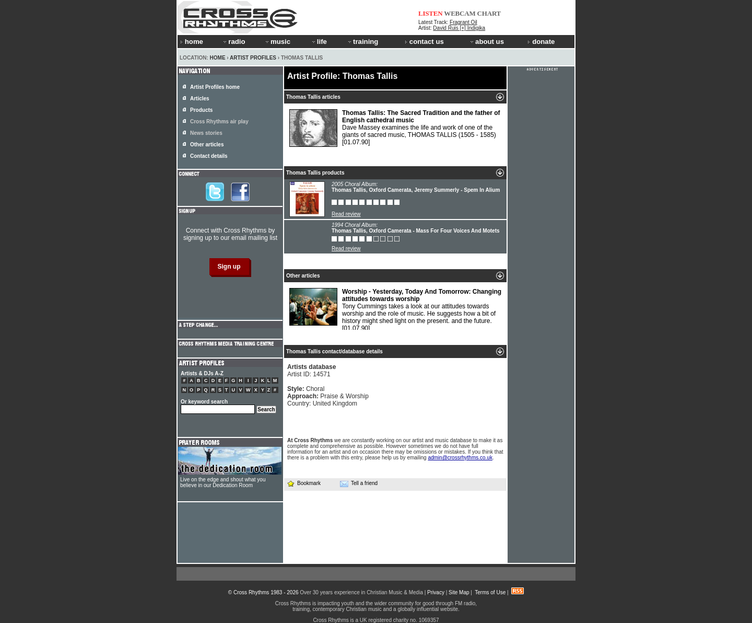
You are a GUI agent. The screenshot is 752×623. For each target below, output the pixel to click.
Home (218, 58)
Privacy (435, 592)
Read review (346, 214)
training (362, 41)
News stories (206, 133)
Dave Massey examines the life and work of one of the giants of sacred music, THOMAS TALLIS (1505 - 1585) (394, 128)
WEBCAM (459, 13)
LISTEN (430, 13)
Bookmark (304, 483)
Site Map (459, 592)
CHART (489, 13)
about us (486, 41)
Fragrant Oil (463, 22)
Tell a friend (359, 483)
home (191, 41)
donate (541, 41)
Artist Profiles (253, 58)
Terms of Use (490, 592)
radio (233, 41)
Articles (199, 98)
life (319, 41)
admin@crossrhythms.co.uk (460, 457)
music (277, 41)
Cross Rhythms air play (219, 121)
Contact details (209, 156)
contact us (424, 41)
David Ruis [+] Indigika (459, 28)
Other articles (207, 144)
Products (201, 110)
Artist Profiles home (215, 87)
